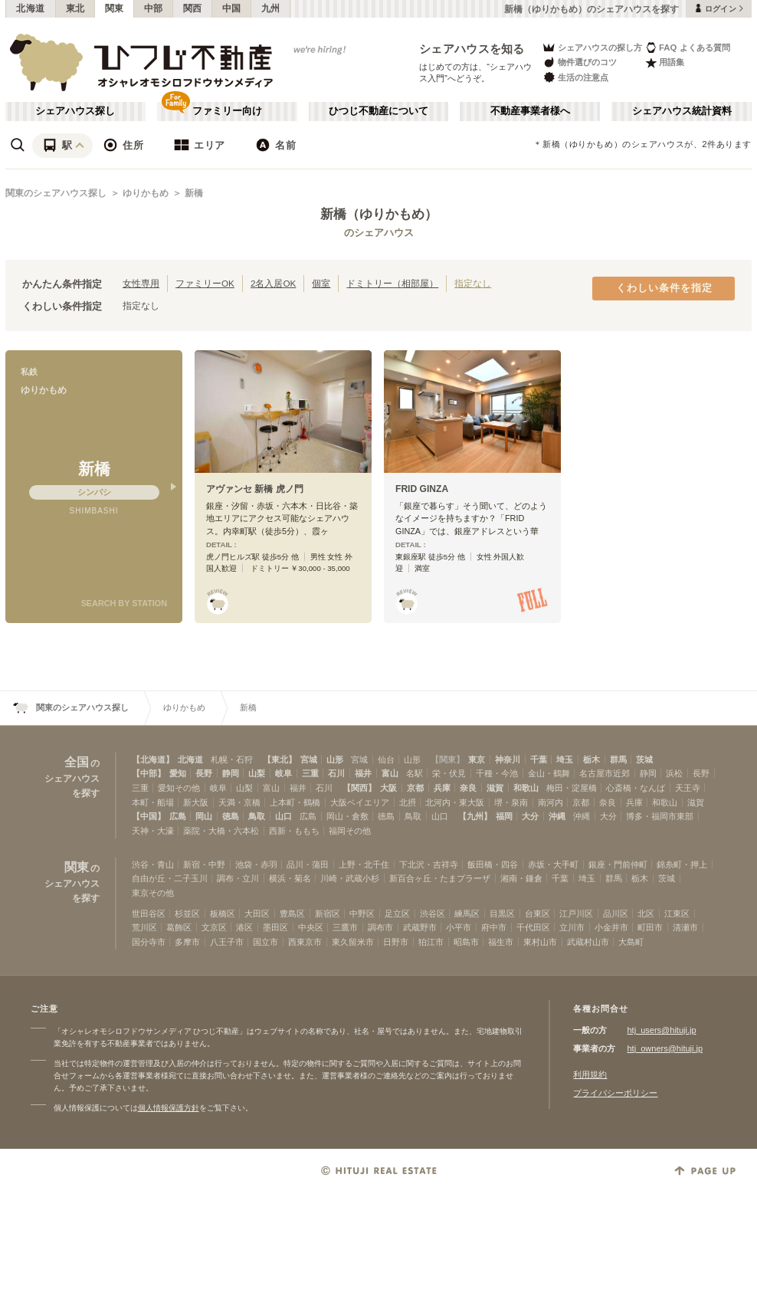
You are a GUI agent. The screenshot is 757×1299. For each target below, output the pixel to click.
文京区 (214, 927)
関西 (192, 8)
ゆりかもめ (146, 193)
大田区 (257, 913)
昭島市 (466, 941)
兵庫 (442, 787)
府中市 (493, 927)
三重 (310, 773)
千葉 (538, 759)
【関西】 (359, 787)
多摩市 (187, 941)
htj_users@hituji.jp (661, 1030)
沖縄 (557, 816)
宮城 (308, 759)
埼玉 (564, 759)
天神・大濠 (153, 830)
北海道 (30, 8)
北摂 (407, 802)
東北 (75, 8)
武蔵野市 (420, 927)
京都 (415, 787)
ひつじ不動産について (378, 111)
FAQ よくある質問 (687, 47)
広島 (177, 816)
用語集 (664, 62)
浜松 (674, 773)
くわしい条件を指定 (664, 288)
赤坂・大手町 (553, 864)
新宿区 (327, 913)
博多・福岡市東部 (659, 816)
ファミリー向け (227, 111)
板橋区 (222, 913)
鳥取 (256, 816)
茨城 (644, 759)
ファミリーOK (204, 283)
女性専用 (141, 283)
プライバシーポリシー (615, 1092)
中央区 (310, 927)
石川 (336, 773)
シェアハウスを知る (472, 48)
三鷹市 (345, 927)
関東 (114, 8)
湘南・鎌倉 (521, 878)
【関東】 (447, 759)
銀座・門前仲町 (617, 864)
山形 (334, 759)
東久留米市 (353, 941)
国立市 (265, 941)
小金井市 (611, 927)
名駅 (414, 773)
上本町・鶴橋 (295, 802)
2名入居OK (273, 283)
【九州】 (475, 816)
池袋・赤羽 (256, 864)
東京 (476, 759)
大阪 (388, 787)
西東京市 (305, 941)
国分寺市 (148, 941)
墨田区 (275, 927)
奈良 (468, 787)
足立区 (397, 913)
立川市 (572, 927)
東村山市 (540, 941)
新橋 (194, 193)
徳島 (230, 816)
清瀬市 (685, 927)
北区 (645, 913)
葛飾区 (179, 927)
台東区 (537, 913)
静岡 (230, 773)
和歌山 (526, 787)
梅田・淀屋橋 (571, 787)
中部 (153, 8)
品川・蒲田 (308, 864)
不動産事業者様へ (530, 111)
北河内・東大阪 (454, 802)
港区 (244, 927)
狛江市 (431, 941)
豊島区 (292, 913)
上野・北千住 (364, 864)
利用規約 (590, 1074)
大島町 (631, 941)
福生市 (500, 941)
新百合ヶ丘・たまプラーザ (439, 878)
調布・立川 (238, 878)
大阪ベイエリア (359, 802)
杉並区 (187, 913)
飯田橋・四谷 (492, 864)
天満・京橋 (239, 802)
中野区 (362, 913)
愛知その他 (179, 787)
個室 (321, 283)
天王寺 (687, 787)
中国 (231, 8)
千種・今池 (497, 773)
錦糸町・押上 (682, 864)
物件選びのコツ (579, 62)
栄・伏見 (449, 773)
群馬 (618, 759)
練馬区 (467, 913)
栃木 (591, 759)
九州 (270, 8)
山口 (283, 816)
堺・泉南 (511, 802)
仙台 (386, 759)
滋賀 (495, 787)
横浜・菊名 (290, 878)
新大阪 (195, 802)
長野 (203, 773)
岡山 (203, 816)
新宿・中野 (204, 864)
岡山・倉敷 (347, 816)
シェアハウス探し (75, 111)
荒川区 (144, 927)
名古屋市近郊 (604, 773)
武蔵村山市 (588, 941)
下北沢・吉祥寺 (428, 864)
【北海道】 (153, 759)
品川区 (615, 913)
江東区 (677, 913)
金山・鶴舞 (549, 773)
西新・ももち (294, 830)
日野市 (395, 941)
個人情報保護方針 (168, 1108)
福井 (363, 773)
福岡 (504, 816)
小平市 (458, 927)
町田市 (650, 927)
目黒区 (502, 913)
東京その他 (153, 892)
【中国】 (148, 816)
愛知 (177, 773)
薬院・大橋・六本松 (221, 830)
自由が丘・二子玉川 (170, 878)
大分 (530, 816)
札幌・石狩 (232, 759)
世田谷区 (148, 913)
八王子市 (227, 941)
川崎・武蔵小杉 (349, 878)
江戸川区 (576, 913)
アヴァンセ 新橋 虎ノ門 (254, 489)
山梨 (256, 773)
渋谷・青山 (153, 864)
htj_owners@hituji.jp (665, 1048)
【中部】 (148, 773)
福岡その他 (350, 830)
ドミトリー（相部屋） (392, 283)
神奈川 (507, 759)
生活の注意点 (575, 77)
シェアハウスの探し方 (592, 47)
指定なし (472, 283)
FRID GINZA (421, 489)
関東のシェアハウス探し (56, 193)
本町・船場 (153, 802)
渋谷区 (432, 913)
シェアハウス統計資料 (682, 111)
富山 (390, 773)
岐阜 (283, 773)
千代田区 (533, 927)
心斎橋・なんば (635, 787)
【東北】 (280, 759)
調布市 (380, 927)
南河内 (550, 802)
